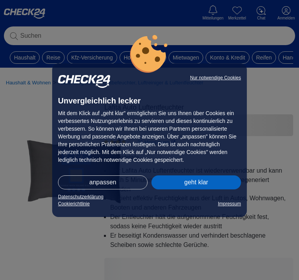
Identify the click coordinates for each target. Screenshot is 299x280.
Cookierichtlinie (74, 203)
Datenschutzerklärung (81, 197)
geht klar (196, 182)
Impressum (229, 203)
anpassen (102, 182)
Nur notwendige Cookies (215, 77)
